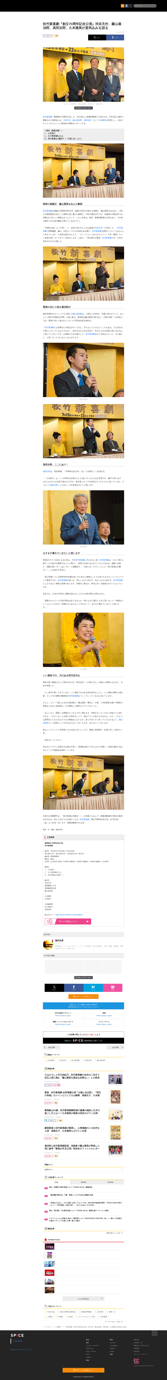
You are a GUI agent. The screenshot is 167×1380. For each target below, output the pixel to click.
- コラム (111, 1351)
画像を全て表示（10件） (83, 108)
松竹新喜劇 (47, 117)
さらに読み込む (90, 1299)
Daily (56, 1182)
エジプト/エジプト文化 (85, 1317)
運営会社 (136, 1340)
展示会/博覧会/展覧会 (67, 1312)
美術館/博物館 (85, 1312)
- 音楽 (87, 1340)
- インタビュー (113, 1345)
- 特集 (111, 1354)
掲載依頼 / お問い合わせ (141, 1345)
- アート (87, 1354)
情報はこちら (74, 921)
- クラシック (89, 1348)
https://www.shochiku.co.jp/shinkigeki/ (68, 915)
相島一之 (111, 1312)
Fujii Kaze (50, 1312)
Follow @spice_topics (63, 1016)
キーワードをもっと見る (113, 1322)
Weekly (83, 1182)
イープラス (47, 1327)
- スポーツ (88, 1357)
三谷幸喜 (99, 1312)
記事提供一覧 (138, 1342)
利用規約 (136, 1351)
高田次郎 (87, 120)
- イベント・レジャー (92, 1345)
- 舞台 (87, 1342)
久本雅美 (102, 120)
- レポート (112, 1348)
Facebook (17, 1341)
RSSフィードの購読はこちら (85, 996)
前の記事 (49, 1047)
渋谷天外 (67, 120)
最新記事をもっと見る (114, 1233)
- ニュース (112, 1342)
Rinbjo (69, 1317)
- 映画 (87, 1360)
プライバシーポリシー (141, 1354)
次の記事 (117, 1047)
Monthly (110, 1182)
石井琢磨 (102, 1317)
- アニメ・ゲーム (90, 1351)
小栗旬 (49, 1317)
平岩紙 (59, 1317)
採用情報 (136, 1348)
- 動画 (111, 1340)
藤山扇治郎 (77, 120)
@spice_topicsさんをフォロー (21, 1349)
